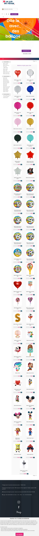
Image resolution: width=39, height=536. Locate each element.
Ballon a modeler (5, 63)
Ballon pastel (5, 84)
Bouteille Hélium (5, 97)
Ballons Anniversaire (6, 87)
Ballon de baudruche (6, 65)
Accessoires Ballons (6, 96)
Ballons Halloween (6, 88)
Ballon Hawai (5, 78)
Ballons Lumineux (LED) (6, 71)
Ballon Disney (5, 77)
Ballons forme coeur (6, 72)
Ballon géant (5, 66)
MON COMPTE (14, 14)
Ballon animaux (5, 64)
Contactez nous (26, 50)
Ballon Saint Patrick (6, 80)
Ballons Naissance (6, 90)
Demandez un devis (27, 53)
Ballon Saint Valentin (6, 81)
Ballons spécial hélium (6, 73)
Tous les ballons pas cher (7, 95)
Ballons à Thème (5, 91)
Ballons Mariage (5, 89)
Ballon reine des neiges (6, 86)
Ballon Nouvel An (5, 79)
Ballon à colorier (5, 68)
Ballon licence (5, 83)
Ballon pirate (5, 85)
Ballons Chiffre (5, 69)
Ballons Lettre (5, 70)
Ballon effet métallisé (6, 82)
